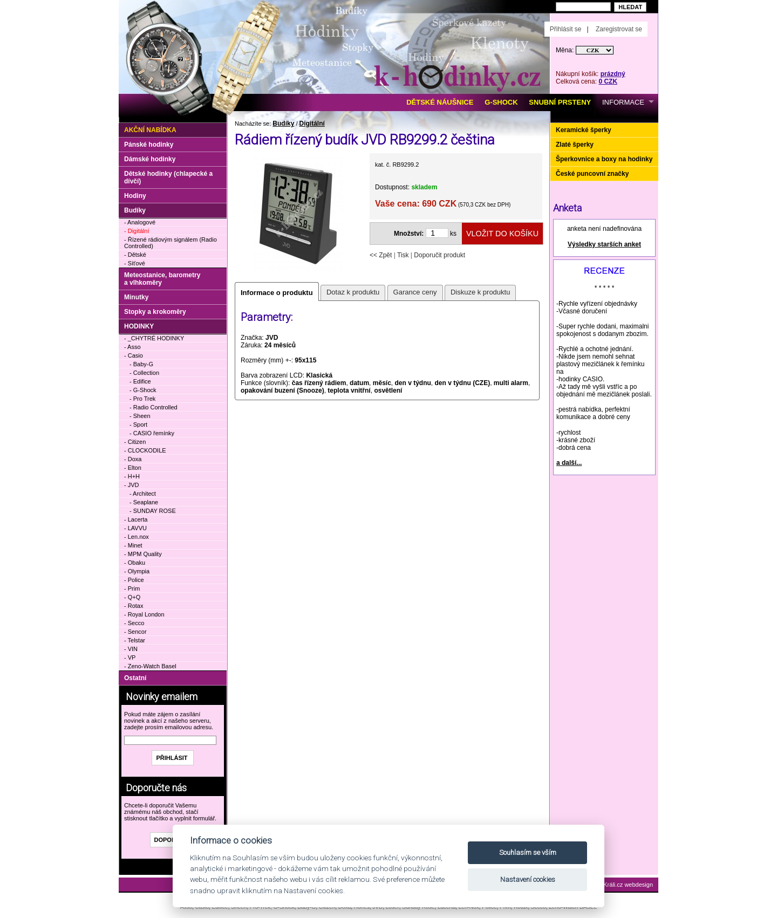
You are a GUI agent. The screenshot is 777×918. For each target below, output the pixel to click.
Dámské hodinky (149, 159)
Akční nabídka (150, 130)
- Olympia (136, 571)
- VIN (131, 649)
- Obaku (134, 562)
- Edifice (140, 381)
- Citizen (135, 442)
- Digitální (136, 231)
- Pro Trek (142, 398)
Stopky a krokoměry (155, 312)
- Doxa (132, 459)
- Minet (133, 545)
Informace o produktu (277, 293)
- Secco (134, 623)
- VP (129, 657)
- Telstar (134, 640)
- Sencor (135, 631)
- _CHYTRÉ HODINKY (154, 338)
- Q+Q (132, 597)
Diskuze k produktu (480, 292)
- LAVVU (135, 528)
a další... (569, 463)
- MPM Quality (143, 554)
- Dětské (135, 254)
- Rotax (133, 605)
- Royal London (144, 614)
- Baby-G (141, 364)
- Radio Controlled (154, 407)
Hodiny (135, 196)
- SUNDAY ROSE (153, 511)
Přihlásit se (566, 29)
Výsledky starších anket (604, 244)
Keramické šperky (583, 130)
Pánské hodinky (148, 144)
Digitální (312, 123)
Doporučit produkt (439, 255)
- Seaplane (144, 502)
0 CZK (607, 81)
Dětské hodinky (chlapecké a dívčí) (168, 177)
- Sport (138, 424)
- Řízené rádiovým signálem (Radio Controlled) (170, 242)
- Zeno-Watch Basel (150, 666)
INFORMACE (623, 102)
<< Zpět (381, 255)
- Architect (143, 493)
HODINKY (139, 326)
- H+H (132, 476)
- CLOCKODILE (145, 450)
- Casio (133, 355)
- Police (134, 580)
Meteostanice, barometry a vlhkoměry (162, 278)
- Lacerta (135, 519)
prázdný (613, 74)
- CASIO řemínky (152, 433)
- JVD (131, 485)
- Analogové (139, 222)
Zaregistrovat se (619, 29)
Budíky (283, 123)
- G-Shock (143, 390)
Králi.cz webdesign (628, 884)
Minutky (136, 297)
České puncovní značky (592, 173)
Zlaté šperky (575, 144)
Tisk (403, 255)
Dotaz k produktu (352, 292)
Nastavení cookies (527, 879)
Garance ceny (415, 292)
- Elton (132, 467)
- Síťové (134, 263)
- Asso (132, 347)
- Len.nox (136, 536)
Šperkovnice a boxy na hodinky (604, 159)
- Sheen (140, 416)
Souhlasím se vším (527, 852)
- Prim (132, 588)
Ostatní (135, 678)
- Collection (144, 372)
